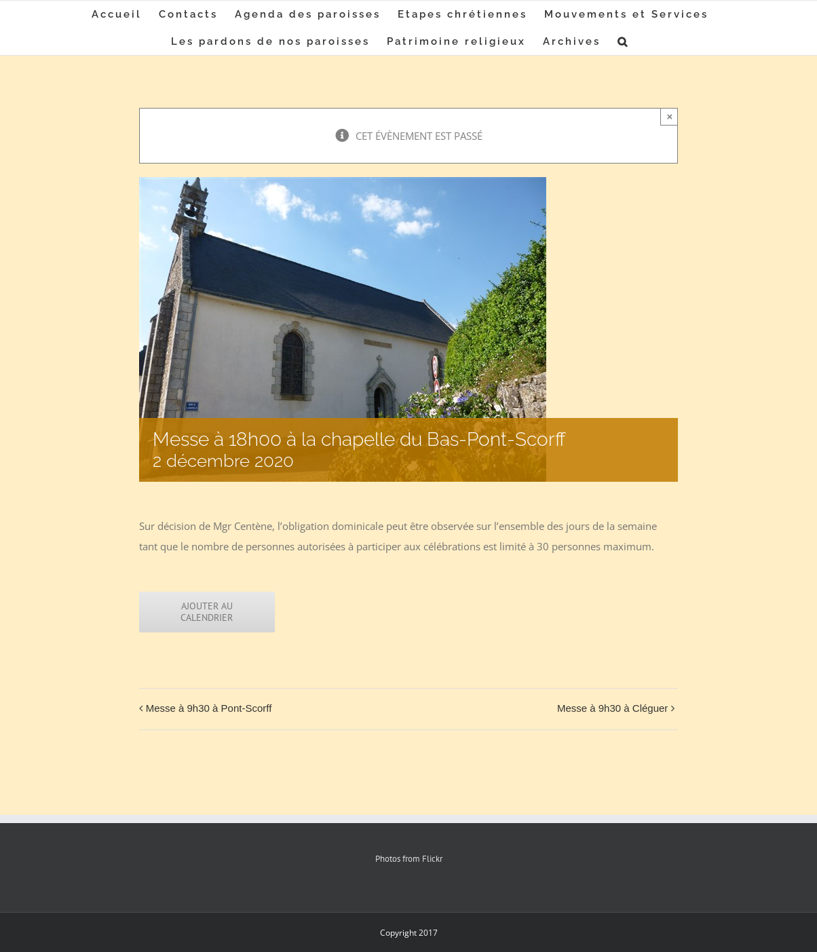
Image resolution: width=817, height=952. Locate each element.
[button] (623, 41)
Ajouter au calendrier (206, 612)
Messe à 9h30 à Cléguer (612, 708)
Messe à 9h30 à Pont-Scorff (209, 708)
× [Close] (669, 116)
